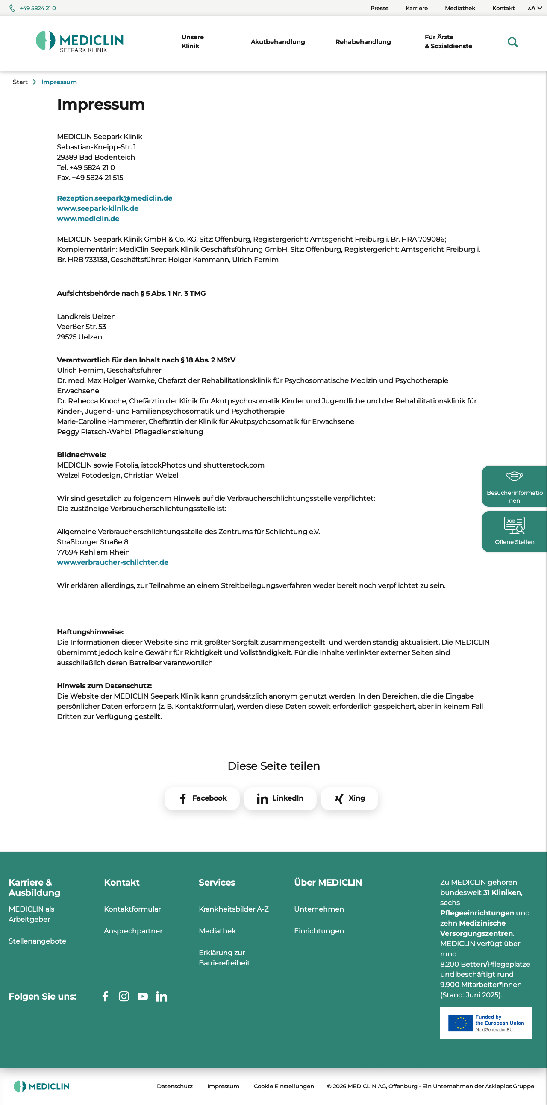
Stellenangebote (37, 941)
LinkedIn (287, 798)
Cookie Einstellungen (284, 1086)
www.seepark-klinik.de (97, 209)
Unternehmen (319, 909)
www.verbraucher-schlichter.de (112, 562)
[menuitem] (535, 8)
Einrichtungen (319, 931)
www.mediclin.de (88, 219)
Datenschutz (175, 1086)
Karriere (417, 8)
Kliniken (506, 893)
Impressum (223, 1086)
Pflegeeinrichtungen (477, 913)
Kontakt (503, 8)
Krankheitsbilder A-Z (233, 909)
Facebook (209, 798)
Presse (379, 8)
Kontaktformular (132, 909)
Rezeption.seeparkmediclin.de (114, 198)
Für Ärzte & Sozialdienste (448, 41)
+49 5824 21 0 (38, 8)
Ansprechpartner (133, 931)
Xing (357, 798)
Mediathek (460, 8)
